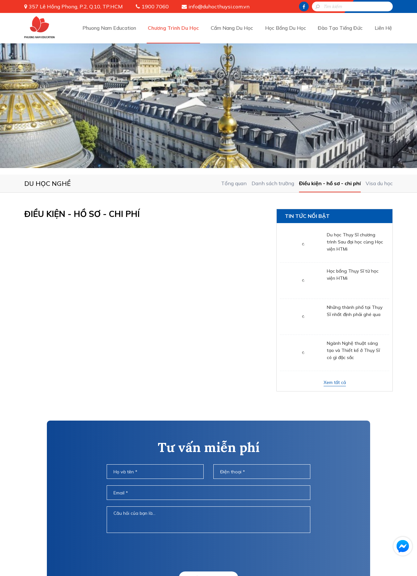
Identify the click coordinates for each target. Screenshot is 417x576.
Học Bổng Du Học (287, 27)
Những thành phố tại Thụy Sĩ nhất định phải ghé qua (354, 185)
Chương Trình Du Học (175, 27)
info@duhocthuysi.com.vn (219, 6)
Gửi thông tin (208, 452)
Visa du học (379, 57)
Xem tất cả (335, 257)
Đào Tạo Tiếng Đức (341, 27)
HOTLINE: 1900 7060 (208, 470)
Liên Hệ (383, 27)
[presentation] (208, 426)
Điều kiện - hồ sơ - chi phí (330, 57)
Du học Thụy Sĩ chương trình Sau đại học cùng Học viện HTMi (355, 116)
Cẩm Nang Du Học (233, 27)
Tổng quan (234, 57)
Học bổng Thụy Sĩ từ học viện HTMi (353, 148)
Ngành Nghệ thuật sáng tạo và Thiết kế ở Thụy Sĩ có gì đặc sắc (353, 225)
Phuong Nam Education (110, 27)
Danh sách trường (272, 57)
